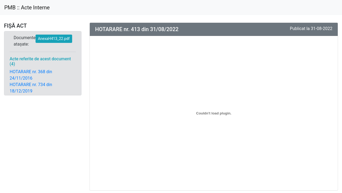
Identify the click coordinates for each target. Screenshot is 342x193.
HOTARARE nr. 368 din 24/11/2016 (31, 75)
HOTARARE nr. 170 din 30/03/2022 (31, 100)
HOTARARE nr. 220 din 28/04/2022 (31, 113)
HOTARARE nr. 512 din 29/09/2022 (31, 148)
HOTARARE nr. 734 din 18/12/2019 (31, 88)
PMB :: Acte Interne (27, 7)
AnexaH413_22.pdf (54, 38)
